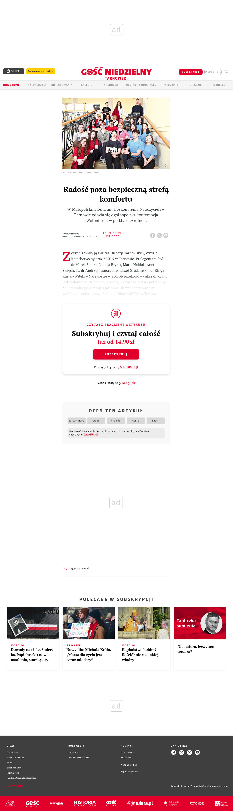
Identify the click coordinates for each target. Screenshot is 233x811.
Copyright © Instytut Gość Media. (186, 786)
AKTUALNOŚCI (37, 85)
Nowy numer (12, 85)
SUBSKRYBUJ (190, 72)
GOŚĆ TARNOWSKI (80, 568)
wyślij (166, 234)
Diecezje (196, 85)
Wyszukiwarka (226, 71)
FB (153, 234)
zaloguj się (213, 72)
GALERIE (86, 85)
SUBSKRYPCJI (129, 367)
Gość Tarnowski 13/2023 (80, 236)
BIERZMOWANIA (61, 85)
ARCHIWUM (111, 85)
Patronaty (171, 85)
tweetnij (160, 234)
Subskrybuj (115, 354)
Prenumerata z (40, 71)
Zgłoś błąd (15, 786)
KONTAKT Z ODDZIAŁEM (141, 85)
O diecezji (220, 85)
